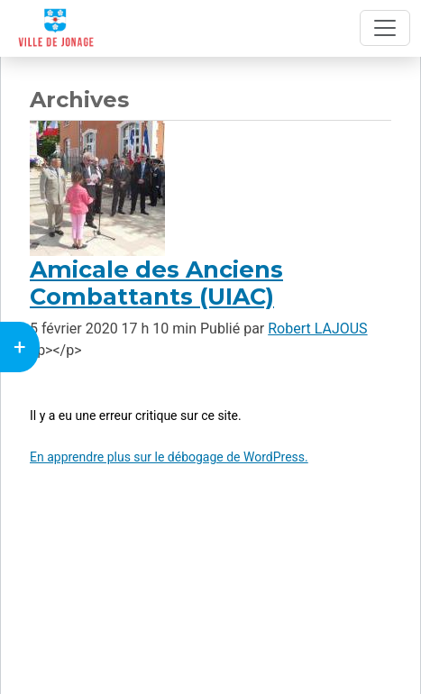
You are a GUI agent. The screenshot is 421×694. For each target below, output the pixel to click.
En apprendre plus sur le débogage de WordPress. (169, 457)
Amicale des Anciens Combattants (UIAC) (156, 282)
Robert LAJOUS (317, 328)
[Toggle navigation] (385, 28)
